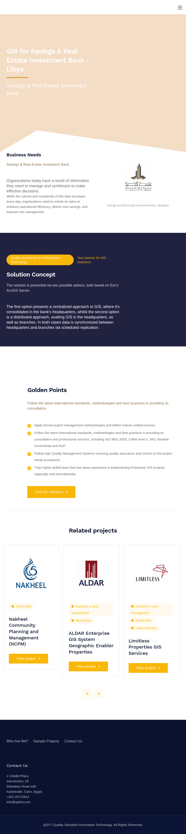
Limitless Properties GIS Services (145, 647)
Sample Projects (46, 741)
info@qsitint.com (19, 802)
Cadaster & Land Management (84, 610)
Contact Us (73, 741)
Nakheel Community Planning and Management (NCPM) (24, 631)
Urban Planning (146, 628)
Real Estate (23, 606)
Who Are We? (17, 741)
